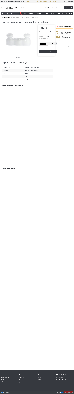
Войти (65, 1)
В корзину (48, 51)
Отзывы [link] (23, 63)
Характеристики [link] (8, 63)
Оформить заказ (69, 392)
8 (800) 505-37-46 (61, 374)
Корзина (59, 392)
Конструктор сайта (5, 389)
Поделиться (70, 46)
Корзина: (68, 7)
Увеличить (19, 57)
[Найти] (40, 7)
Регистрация (70, 1)
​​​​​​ (64, 28)
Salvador (50, 31)
